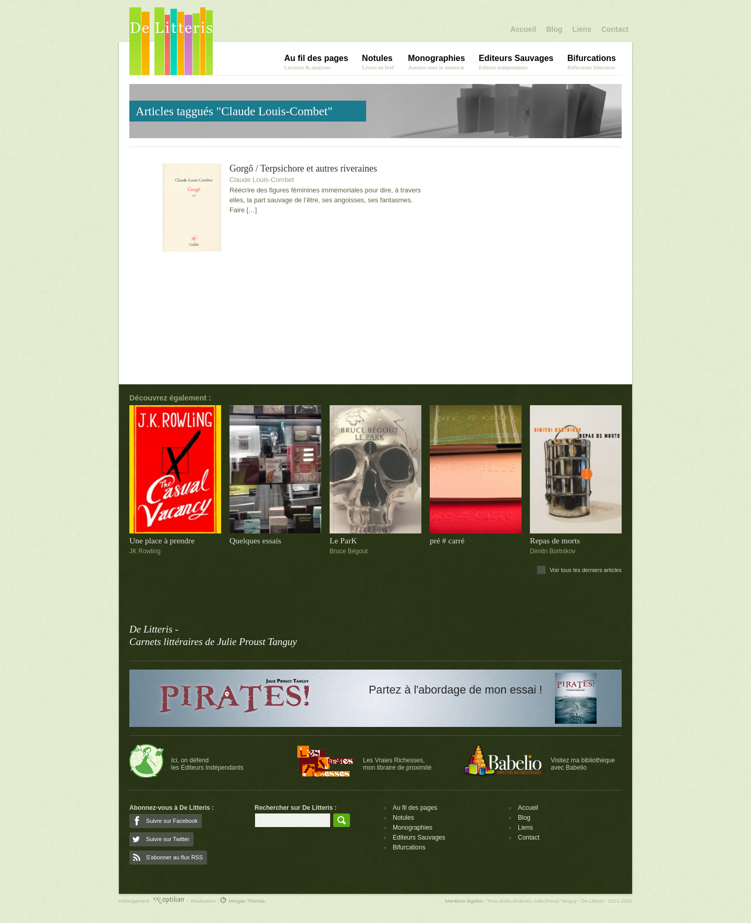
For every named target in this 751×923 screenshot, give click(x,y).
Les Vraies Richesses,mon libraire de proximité (397, 764)
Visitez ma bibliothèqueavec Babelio (583, 764)
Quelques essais (255, 540)
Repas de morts (555, 540)
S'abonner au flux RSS (174, 857)
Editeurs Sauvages (419, 837)
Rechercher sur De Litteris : (295, 807)
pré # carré (447, 540)
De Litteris (171, 41)
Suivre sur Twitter (167, 839)
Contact (614, 29)
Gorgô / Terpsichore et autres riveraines (303, 169)
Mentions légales (463, 901)
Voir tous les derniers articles (586, 570)
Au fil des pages (415, 807)
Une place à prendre (162, 540)
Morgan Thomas (242, 901)
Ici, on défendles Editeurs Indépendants (207, 764)
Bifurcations (409, 847)
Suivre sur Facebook (172, 821)
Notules (403, 817)
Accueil (523, 29)
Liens (581, 29)
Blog (554, 29)
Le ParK (343, 540)
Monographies (412, 827)
